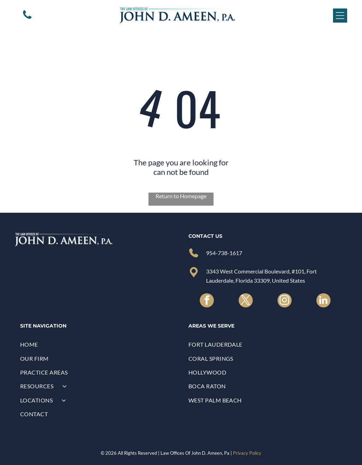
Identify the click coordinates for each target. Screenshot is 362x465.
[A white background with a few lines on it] (27, 18)
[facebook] (207, 301)
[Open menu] (340, 15)
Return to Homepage (181, 196)
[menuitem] (97, 344)
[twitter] (246, 301)
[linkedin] (323, 301)
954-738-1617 (224, 252)
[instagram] (285, 301)
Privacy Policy (247, 453)
